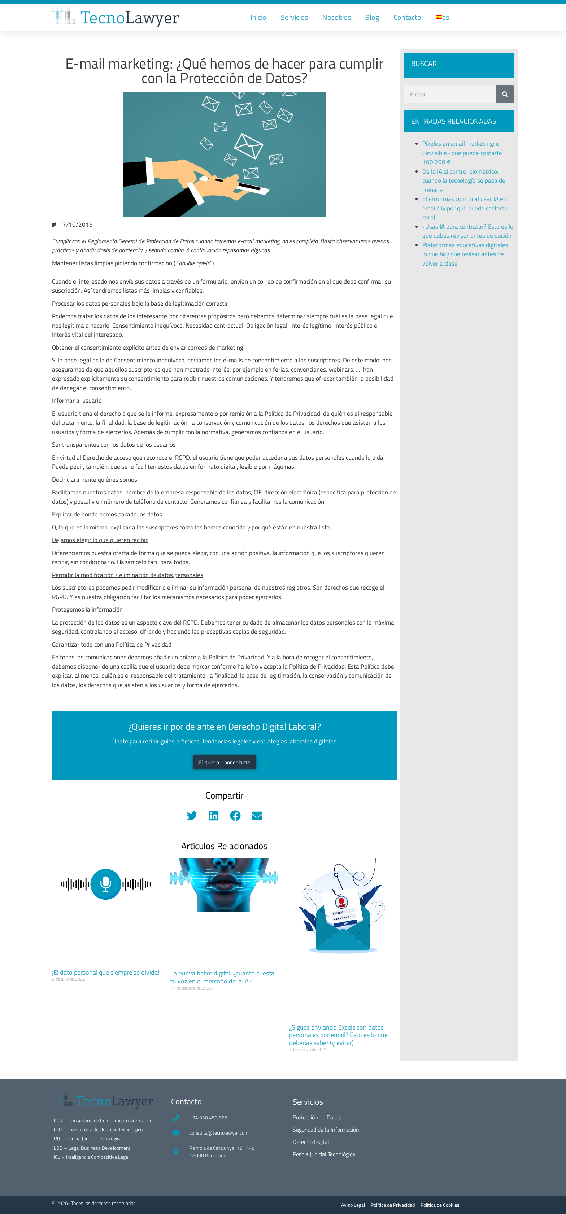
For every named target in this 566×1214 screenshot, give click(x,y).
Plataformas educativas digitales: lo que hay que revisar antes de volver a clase (466, 254)
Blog (372, 17)
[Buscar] (505, 94)
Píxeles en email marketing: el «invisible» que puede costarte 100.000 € (462, 153)
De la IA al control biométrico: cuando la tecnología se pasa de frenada (463, 181)
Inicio (258, 17)
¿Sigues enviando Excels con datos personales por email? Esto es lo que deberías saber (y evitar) (338, 1035)
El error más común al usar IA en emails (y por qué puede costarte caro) (465, 208)
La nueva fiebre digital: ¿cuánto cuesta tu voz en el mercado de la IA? (222, 977)
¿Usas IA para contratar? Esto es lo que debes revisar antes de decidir (467, 231)
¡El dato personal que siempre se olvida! (105, 972)
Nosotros (336, 17)
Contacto (407, 17)
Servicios (294, 17)
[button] (192, 815)
